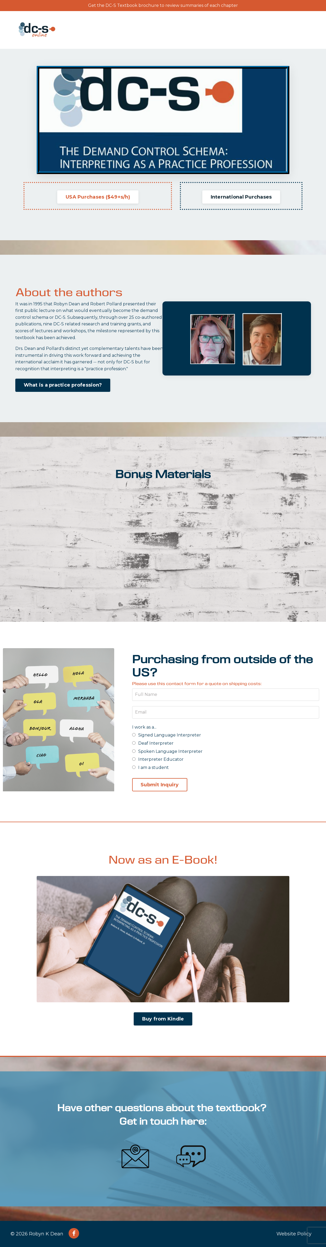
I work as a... (144, 727)
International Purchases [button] (241, 197)
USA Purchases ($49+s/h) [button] (98, 197)
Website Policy (293, 1234)
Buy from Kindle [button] (163, 1019)
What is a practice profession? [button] (63, 385)
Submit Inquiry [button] (160, 785)
